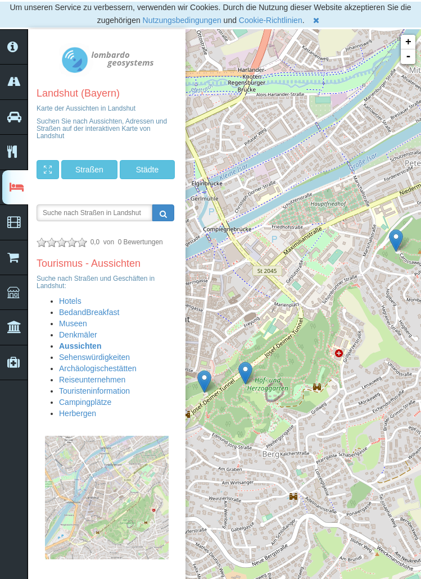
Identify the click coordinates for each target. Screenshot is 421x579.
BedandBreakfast (89, 312)
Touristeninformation (94, 390)
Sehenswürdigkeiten (94, 357)
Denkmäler (78, 334)
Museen (73, 323)
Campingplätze (85, 402)
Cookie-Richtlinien (270, 20)
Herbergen (77, 413)
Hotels (70, 301)
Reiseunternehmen (92, 379)
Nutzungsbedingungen (182, 20)
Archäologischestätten (98, 368)
